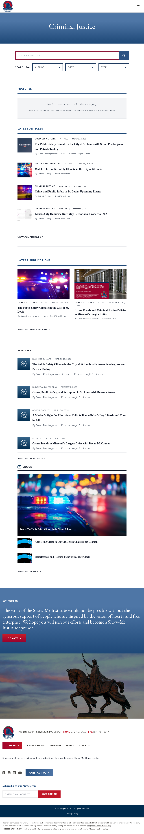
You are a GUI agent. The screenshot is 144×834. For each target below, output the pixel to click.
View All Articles (30, 237)
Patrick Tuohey (44, 173)
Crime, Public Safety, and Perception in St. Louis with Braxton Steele (73, 392)
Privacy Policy (72, 813)
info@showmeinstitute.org (99, 826)
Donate (14, 638)
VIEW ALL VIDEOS (29, 571)
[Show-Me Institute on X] (9, 773)
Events (70, 745)
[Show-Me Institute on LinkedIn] (14, 773)
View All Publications (33, 329)
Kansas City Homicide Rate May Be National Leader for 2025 (71, 214)
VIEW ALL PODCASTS (31, 458)
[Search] (124, 55)
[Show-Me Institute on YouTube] (20, 773)
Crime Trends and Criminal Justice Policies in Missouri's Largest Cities (100, 312)
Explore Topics (36, 745)
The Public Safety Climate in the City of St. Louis (43, 309)
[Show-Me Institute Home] (7, 6)
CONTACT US (39, 772)
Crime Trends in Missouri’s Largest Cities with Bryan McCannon (71, 443)
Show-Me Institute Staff (87, 318)
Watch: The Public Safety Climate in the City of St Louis (68, 169)
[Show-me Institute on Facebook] (3, 773)
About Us (84, 745)
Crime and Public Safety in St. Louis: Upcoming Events (68, 191)
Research (55, 745)
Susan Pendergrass (46, 153)
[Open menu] (138, 6)
